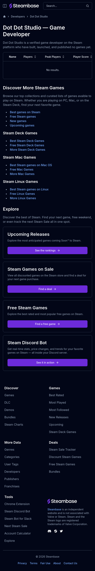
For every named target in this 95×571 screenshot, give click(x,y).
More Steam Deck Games (27, 149)
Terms (34, 563)
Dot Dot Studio (39, 16)
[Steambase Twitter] (61, 531)
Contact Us (70, 563)
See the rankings (47, 250)
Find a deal (47, 289)
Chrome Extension (17, 504)
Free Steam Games (62, 464)
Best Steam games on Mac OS (31, 165)
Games (9, 395)
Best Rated (56, 395)
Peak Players (55, 57)
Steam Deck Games (62, 432)
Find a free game (47, 323)
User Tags (11, 464)
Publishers (11, 479)
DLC (7, 402)
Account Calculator (17, 533)
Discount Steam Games (65, 457)
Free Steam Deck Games (27, 145)
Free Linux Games (22, 194)
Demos (9, 410)
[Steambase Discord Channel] (49, 531)
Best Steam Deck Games (27, 141)
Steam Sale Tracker (62, 449)
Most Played (57, 402)
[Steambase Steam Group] (55, 531)
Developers (18, 16)
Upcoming (56, 424)
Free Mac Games (21, 169)
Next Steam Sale (15, 526)
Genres (9, 449)
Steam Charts (13, 424)
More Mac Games (22, 174)
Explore (9, 541)
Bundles (10, 417)
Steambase (54, 509)
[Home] (4, 16)
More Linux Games (23, 198)
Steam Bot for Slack (18, 518)
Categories (11, 457)
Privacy (22, 563)
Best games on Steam (25, 112)
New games (18, 121)
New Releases (59, 417)
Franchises (11, 486)
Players (30, 57)
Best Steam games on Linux (29, 189)
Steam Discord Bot (17, 511)
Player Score (83, 57)
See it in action (47, 362)
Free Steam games (23, 116)
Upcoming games (22, 125)
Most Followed (59, 410)
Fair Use (45, 563)
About (57, 563)
